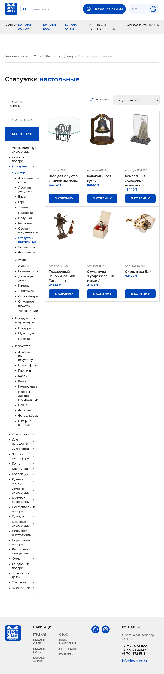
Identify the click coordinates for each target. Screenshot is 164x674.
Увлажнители (28, 311)
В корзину (63, 198)
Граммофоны (28, 365)
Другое (20, 260)
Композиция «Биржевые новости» (135, 180)
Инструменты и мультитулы (25, 320)
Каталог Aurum (25, 26)
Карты (22, 376)
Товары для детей (20, 575)
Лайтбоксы (26, 291)
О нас (91, 27)
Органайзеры (28, 296)
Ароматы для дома (25, 189)
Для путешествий (20, 441)
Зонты (16, 463)
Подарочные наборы (20, 542)
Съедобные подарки (20, 566)
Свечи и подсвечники (28, 230)
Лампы (23, 207)
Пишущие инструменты (20, 533)
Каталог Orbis (72, 26)
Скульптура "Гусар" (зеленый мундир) (100, 276)
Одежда (18, 516)
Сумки (17, 558)
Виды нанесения (106, 27)
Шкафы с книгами (24, 423)
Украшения (26, 247)
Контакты (152, 25)
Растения (25, 223)
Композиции (27, 386)
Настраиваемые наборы (20, 509)
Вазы (22, 196)
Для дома (53, 56)
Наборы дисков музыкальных (28, 396)
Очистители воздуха (27, 303)
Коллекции (20, 474)
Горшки (23, 202)
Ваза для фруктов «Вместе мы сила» (63, 178)
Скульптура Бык (138, 271)
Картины (24, 370)
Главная (11, 25)
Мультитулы (26, 333)
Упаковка (19, 582)
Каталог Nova (50, 26)
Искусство (22, 346)
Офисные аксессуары (20, 523)
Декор (69, 56)
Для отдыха (20, 434)
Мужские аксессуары (20, 500)
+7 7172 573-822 (134, 646)
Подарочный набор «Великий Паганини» (62, 276)
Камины (24, 285)
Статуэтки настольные (95, 56)
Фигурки (24, 410)
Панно (23, 405)
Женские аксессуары (20, 456)
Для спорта (20, 449)
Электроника (20, 588)
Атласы (23, 266)
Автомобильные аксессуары (20, 149)
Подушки (25, 218)
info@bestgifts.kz (134, 660)
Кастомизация (20, 469)
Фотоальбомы (28, 416)
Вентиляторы (28, 271)
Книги (22, 381)
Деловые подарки (19, 159)
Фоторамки (26, 252)
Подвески (25, 213)
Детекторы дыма (26, 278)
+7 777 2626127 (134, 650)
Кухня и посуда (17, 481)
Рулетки (24, 339)
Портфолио (134, 25)
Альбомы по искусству (25, 356)
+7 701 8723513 (133, 653)
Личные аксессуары (20, 490)
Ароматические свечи (30, 180)
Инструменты (28, 328)
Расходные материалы (20, 551)
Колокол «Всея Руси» (99, 178)
